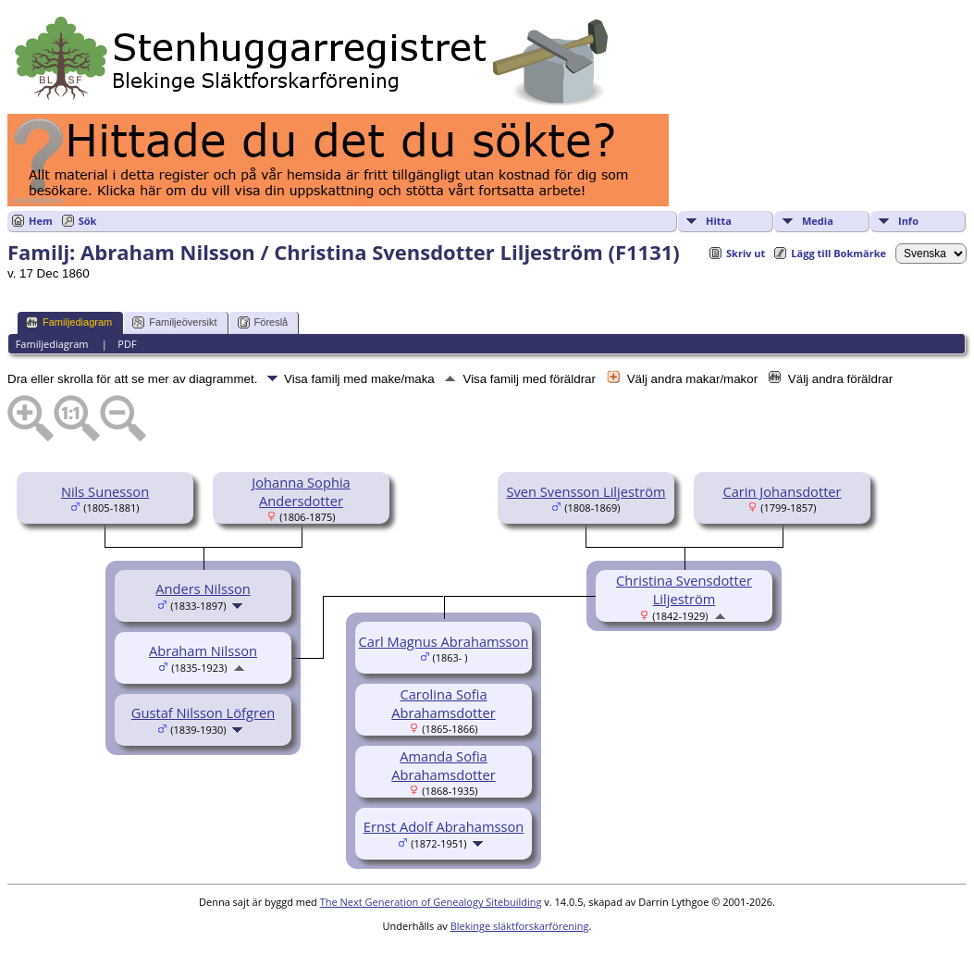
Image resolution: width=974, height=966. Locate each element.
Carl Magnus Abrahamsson (444, 641)
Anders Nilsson (202, 588)
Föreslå (263, 322)
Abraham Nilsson (203, 650)
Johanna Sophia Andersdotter (301, 491)
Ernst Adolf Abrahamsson (444, 826)
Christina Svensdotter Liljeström (684, 589)
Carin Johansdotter (781, 491)
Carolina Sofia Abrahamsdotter (443, 703)
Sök (88, 221)
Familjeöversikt (174, 322)
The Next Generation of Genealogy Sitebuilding (431, 902)
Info (908, 221)
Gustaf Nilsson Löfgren (203, 712)
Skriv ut (745, 253)
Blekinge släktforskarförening (519, 926)
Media (817, 221)
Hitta (719, 221)
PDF (126, 344)
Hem (41, 221)
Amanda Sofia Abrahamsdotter (443, 765)
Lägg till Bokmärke (838, 253)
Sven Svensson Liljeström (585, 491)
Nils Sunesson (105, 491)
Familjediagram (69, 322)
